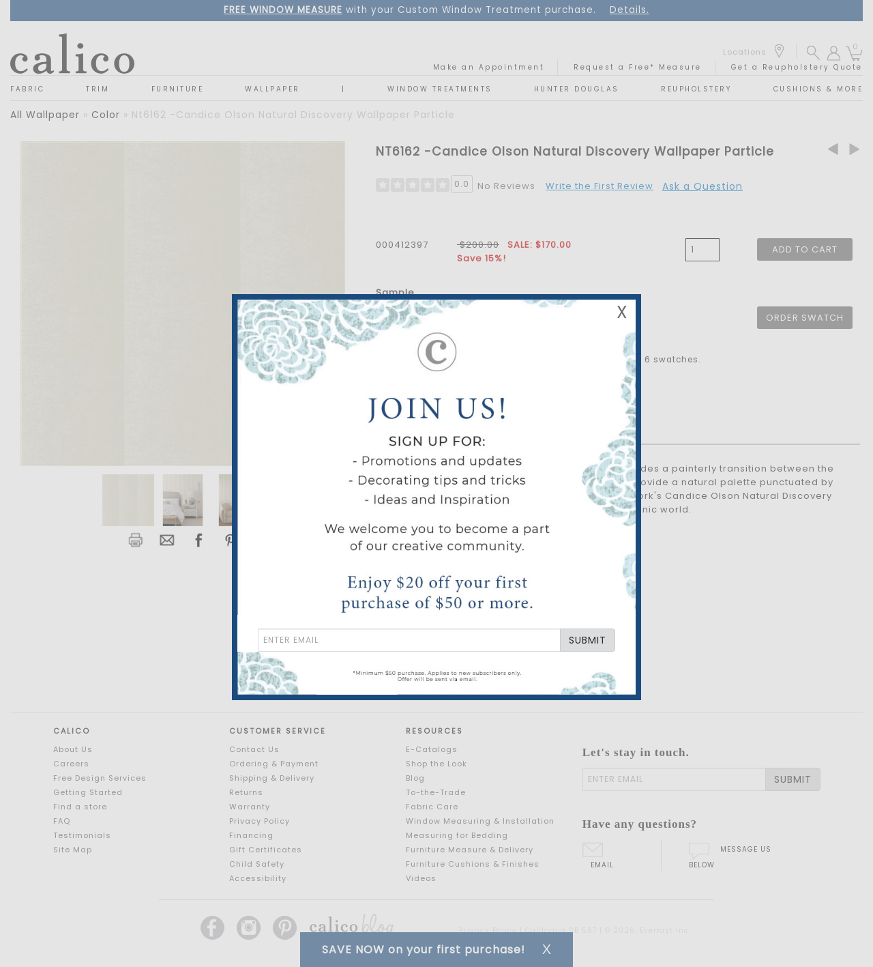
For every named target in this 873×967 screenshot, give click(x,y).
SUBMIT (587, 640)
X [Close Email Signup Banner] (622, 312)
